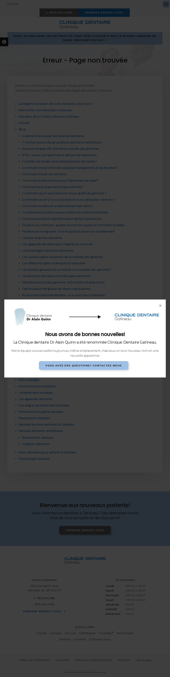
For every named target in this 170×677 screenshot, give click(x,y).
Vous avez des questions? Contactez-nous (83, 365)
